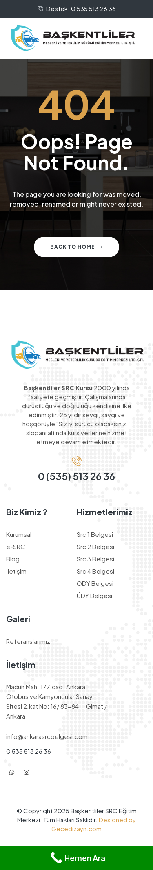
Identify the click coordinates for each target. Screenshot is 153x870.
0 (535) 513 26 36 (76, 476)
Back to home (76, 247)
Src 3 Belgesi (95, 559)
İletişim (16, 571)
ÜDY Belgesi (94, 595)
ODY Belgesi (95, 583)
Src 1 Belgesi (95, 534)
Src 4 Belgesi (95, 571)
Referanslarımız (28, 641)
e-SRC (15, 546)
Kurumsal (18, 534)
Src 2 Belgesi (95, 546)
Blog (13, 559)
